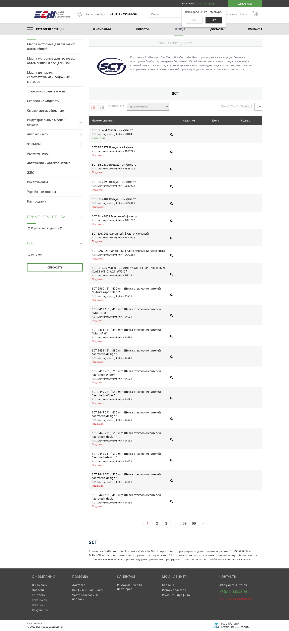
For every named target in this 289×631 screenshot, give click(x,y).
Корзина (168, 585)
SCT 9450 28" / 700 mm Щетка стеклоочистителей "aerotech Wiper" (126, 372)
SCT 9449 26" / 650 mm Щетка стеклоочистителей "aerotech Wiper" (126, 393)
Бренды (179, 43)
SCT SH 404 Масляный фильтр (112, 130)
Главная (165, 43)
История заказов (174, 590)
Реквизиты (39, 600)
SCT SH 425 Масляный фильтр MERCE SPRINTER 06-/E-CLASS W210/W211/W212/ (129, 269)
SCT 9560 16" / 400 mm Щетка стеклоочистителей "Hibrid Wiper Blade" (126, 290)
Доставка (78, 585)
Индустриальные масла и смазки (46, 122)
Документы (40, 610)
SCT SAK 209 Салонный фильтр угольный (120, 233)
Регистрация (229, 14)
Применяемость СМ (46, 216)
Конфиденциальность (88, 590)
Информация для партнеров (129, 587)
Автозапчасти (37, 134)
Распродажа (36, 201)
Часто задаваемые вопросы (85, 597)
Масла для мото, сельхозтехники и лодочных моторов (48, 77)
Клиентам (126, 576)
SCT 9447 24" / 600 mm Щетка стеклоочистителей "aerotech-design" (126, 414)
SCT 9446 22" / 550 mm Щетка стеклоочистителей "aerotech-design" (126, 434)
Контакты (39, 595)
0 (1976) (36, 254)
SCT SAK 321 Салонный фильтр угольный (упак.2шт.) (128, 251)
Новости (38, 590)
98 (185, 523)
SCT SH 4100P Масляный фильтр (114, 216)
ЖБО (30, 172)
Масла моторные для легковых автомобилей (51, 46)
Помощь (80, 576)
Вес (30, 243)
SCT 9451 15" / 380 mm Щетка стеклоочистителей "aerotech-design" (126, 352)
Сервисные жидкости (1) (47, 228)
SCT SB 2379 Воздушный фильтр (114, 147)
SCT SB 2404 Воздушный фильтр (114, 199)
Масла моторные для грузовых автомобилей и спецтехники (51, 60)
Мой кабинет (174, 576)
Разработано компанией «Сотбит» (235, 625)
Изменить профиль (176, 595)
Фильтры (34, 144)
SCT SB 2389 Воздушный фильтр (114, 164)
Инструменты (37, 182)
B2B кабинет (245, 3)
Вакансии (38, 605)
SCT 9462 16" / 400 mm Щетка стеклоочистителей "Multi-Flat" (126, 310)
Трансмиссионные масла (46, 91)
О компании (43, 576)
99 (194, 523)
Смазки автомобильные (45, 110)
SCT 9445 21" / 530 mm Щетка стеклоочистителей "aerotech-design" (126, 455)
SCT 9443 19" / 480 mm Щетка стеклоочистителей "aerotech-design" (126, 496)
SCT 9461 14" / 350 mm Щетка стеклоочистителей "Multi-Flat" (126, 331)
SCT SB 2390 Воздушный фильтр (114, 182)
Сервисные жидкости (43, 101)
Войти (243, 14)
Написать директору (235, 598)
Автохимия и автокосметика (48, 163)
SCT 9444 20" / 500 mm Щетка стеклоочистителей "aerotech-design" (126, 476)
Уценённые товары (41, 191)
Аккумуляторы (38, 153)
